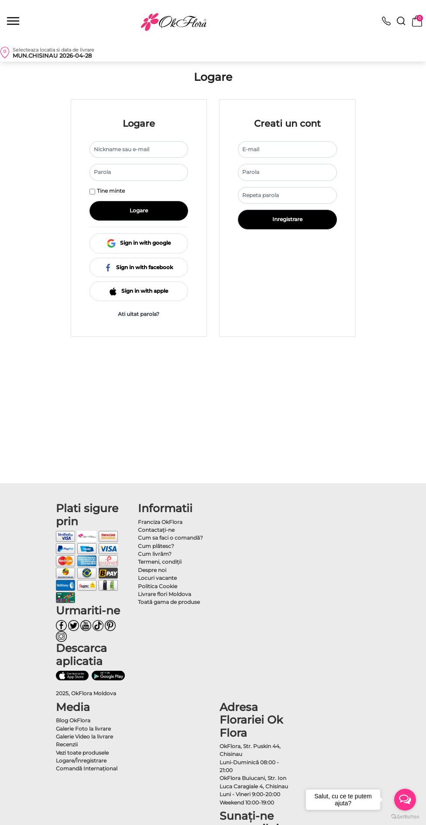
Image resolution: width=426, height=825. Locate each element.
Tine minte (111, 190)
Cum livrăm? (155, 554)
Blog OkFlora (73, 720)
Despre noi (152, 570)
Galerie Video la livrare (84, 736)
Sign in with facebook (138, 267)
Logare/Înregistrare (81, 760)
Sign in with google (139, 242)
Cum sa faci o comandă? (170, 537)
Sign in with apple (138, 291)
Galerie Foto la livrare (83, 728)
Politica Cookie (157, 586)
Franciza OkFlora (160, 522)
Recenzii (67, 744)
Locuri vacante (157, 578)
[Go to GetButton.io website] (405, 816)
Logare (139, 210)
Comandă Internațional (86, 768)
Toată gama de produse (169, 602)
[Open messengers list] (405, 800)
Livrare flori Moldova (164, 594)
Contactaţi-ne (156, 530)
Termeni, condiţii (160, 561)
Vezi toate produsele (82, 752)
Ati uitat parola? (138, 314)
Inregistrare (287, 219)
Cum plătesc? (156, 546)
